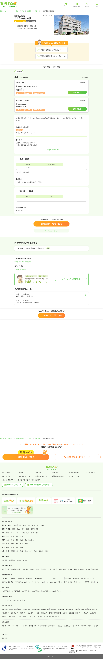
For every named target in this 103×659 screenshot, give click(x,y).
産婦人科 (44, 613)
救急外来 (26, 569)
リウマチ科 (11, 616)
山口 (26, 544)
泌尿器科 (72, 613)
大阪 (7, 540)
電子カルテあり (93, 626)
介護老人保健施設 (8, 582)
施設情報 (56, 67)
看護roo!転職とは (7, 472)
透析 (37, 569)
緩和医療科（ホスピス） (52, 616)
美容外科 (5, 609)
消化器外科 (5, 613)
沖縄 (46, 551)
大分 (30, 551)
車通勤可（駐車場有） (20, 269)
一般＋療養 (20, 578)
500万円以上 (26, 591)
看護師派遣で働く (58, 476)
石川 (23, 529)
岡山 (12, 544)
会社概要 (5, 634)
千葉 (23, 533)
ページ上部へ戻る (51, 231)
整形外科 (23, 613)
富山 (18, 529)
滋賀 (21, 540)
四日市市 (37, 11)
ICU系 (32, 569)
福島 (43, 525)
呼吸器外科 (83, 609)
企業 (96, 582)
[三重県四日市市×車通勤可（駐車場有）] (51, 248)
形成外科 (30, 613)
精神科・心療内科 (82, 613)
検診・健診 (62, 569)
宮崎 (35, 551)
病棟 (3, 569)
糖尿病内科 (69, 609)
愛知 (7, 536)
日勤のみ (16, 600)
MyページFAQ (74, 476)
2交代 (3, 600)
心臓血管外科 (92, 609)
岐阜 (12, 536)
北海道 (14, 525)
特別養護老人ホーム (87, 578)
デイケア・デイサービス (35, 582)
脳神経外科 (14, 613)
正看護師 (5, 560)
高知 (21, 547)
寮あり (60, 626)
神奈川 (13, 533)
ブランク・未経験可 (79, 626)
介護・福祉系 (52, 569)
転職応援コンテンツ (42, 476)
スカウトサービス (24, 476)
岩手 (24, 525)
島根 (21, 544)
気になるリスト (91, 472)
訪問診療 (81, 569)
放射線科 (93, 613)
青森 (19, 525)
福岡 (12, 551)
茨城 (27, 533)
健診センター (78, 582)
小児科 (37, 613)
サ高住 (59, 582)
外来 (7, 569)
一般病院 (5, 578)
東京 (7, 533)
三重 (21, 536)
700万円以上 (46, 591)
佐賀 (16, 551)
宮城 (29, 525)
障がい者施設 (68, 582)
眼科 (50, 613)
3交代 (9, 600)
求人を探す (56, 472)
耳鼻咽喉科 (57, 613)
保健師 (19, 560)
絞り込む (18, 72)
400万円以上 (16, 591)
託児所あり (67, 626)
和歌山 (31, 540)
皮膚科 (65, 613)
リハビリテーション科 (24, 616)
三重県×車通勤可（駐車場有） (23, 262)
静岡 (17, 536)
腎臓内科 (61, 609)
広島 (7, 544)
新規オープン (6, 626)
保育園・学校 (72, 569)
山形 (38, 525)
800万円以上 (57, 591)
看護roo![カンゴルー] (6, 11)
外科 (76, 609)
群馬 (37, 533)
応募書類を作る (74, 472)
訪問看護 (44, 569)
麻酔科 (4, 616)
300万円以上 (6, 591)
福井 (27, 529)
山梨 (32, 529)
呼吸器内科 (26, 609)
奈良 (26, 540)
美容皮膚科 (13, 609)
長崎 (21, 551)
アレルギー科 (37, 616)
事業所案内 (5, 638)
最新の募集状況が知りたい (50, 50)
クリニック (48, 578)
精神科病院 (39, 578)
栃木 (32, 533)
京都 (12, 540)
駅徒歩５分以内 (34, 626)
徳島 (7, 547)
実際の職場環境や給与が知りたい (53, 56)
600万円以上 (36, 591)
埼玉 (18, 533)
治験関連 (95, 569)
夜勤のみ (23, 600)
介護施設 (76, 578)
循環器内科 (45, 609)
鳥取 (17, 544)
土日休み (25, 626)
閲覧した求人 (6, 476)
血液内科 (53, 609)
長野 (36, 529)
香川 (12, 547)
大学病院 (12, 578)
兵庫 (17, 540)
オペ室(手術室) (16, 569)
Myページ (22, 472)
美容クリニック (58, 578)
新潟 (13, 529)
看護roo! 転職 (20, 11)
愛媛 (17, 547)
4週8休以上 (16, 626)
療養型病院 (29, 578)
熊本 (26, 551)
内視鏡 (88, 569)
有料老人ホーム (20, 582)
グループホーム (50, 582)
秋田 (33, 525)
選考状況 (38, 472)
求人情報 (46, 67)
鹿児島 (41, 551)
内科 (19, 609)
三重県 (29, 11)
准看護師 (12, 560)
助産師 (25, 560)
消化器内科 (36, 609)
